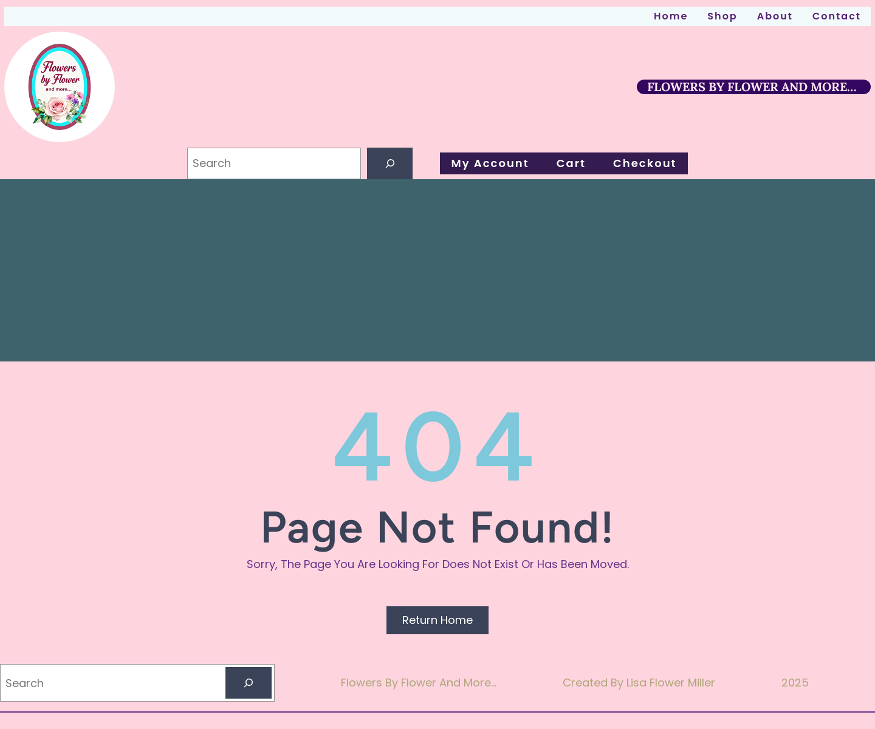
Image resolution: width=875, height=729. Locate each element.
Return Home (437, 620)
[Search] (390, 163)
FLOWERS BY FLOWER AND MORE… (751, 86)
